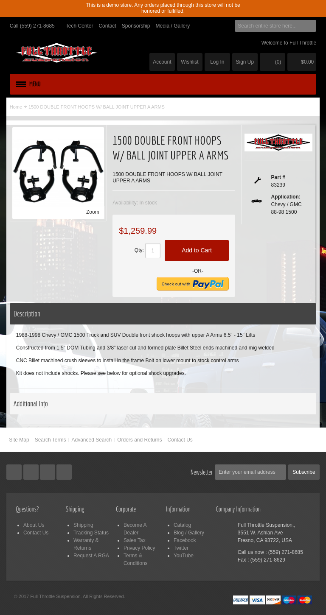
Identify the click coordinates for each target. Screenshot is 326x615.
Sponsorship (136, 26)
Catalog (182, 525)
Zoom (92, 212)
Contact (107, 26)
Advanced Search (91, 440)
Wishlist (189, 62)
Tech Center (79, 26)
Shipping (83, 525)
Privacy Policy (139, 548)
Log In (217, 62)
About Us (33, 525)
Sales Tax (135, 540)
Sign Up (245, 62)
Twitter (181, 548)
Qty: (139, 250)
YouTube (184, 556)
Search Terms (50, 440)
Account (162, 62)
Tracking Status (91, 533)
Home (16, 106)
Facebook (185, 540)
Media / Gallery (172, 26)
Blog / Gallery (189, 533)
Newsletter (202, 472)
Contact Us (180, 440)
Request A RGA (91, 556)
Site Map (19, 440)
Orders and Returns (139, 440)
